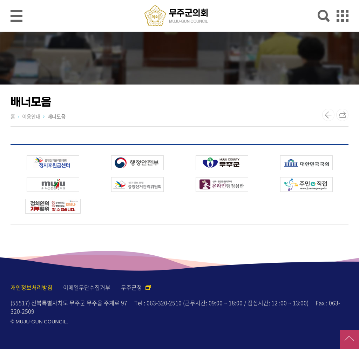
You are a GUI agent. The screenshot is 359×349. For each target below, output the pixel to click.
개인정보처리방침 (32, 287)
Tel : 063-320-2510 (158, 302)
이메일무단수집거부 (86, 287)
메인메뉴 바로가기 (179, 0)
